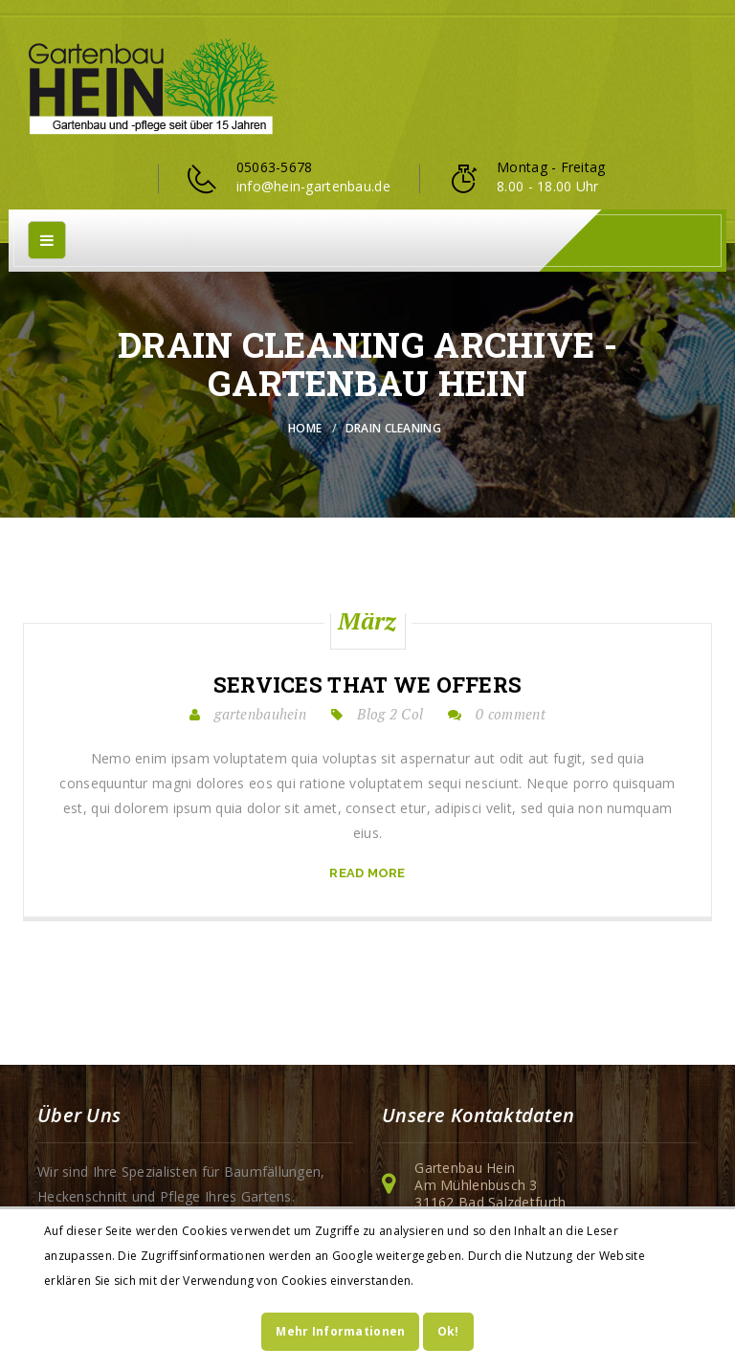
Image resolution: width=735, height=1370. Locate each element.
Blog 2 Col (390, 713)
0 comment (511, 713)
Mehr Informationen (340, 1331)
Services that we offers (367, 685)
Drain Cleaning (393, 428)
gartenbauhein (260, 713)
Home (305, 428)
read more (367, 873)
